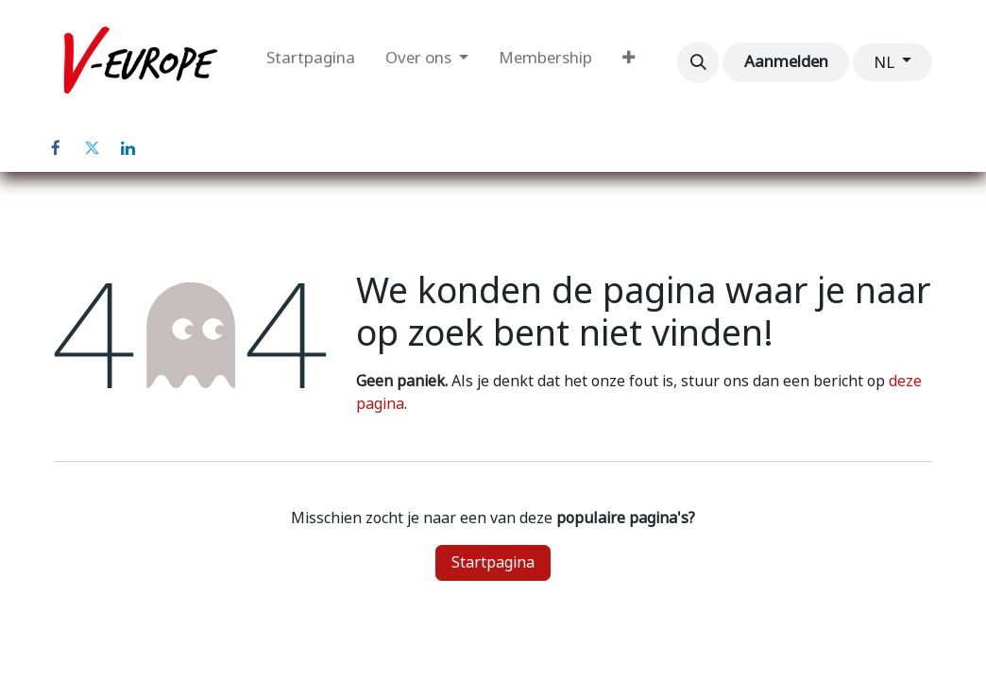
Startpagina (493, 562)
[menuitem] (310, 62)
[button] (698, 62)
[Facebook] (56, 148)
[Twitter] (92, 148)
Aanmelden (786, 61)
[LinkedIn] (127, 148)
